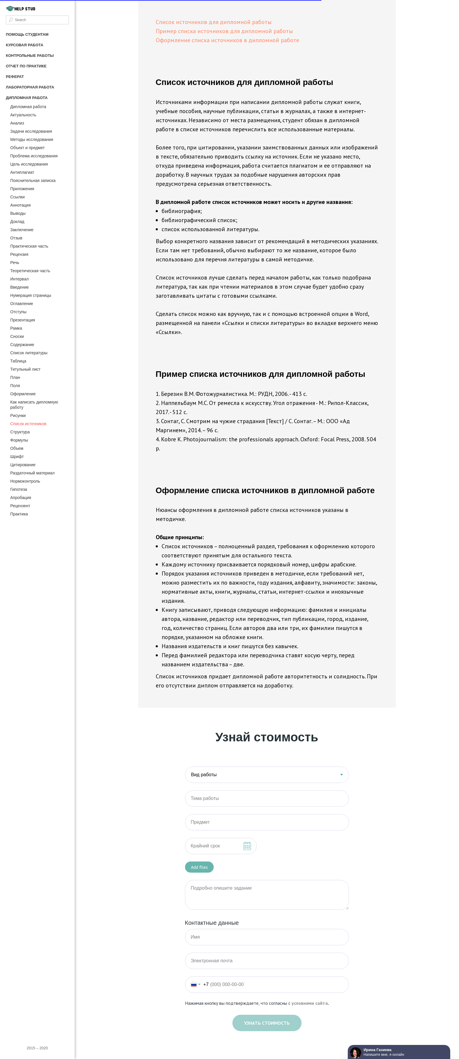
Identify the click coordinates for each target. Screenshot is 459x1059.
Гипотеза (18, 489)
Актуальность (23, 115)
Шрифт (17, 456)
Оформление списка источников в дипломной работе (227, 40)
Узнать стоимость (267, 1023)
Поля (15, 385)
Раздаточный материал (32, 473)
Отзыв (16, 238)
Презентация (22, 320)
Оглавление (21, 303)
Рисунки (18, 415)
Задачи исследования (31, 131)
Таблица (18, 361)
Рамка (16, 328)
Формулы (19, 440)
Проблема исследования (34, 156)
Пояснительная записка (33, 180)
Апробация (20, 497)
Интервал (19, 279)
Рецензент (20, 505)
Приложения (22, 188)
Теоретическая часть (30, 270)
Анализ (17, 123)
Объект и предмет (27, 147)
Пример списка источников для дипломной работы (224, 31)
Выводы (17, 213)
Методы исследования (31, 139)
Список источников (28, 423)
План (15, 377)
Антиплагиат (22, 172)
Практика (19, 514)
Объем (16, 448)
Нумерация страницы (30, 295)
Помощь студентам (27, 34)
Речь (14, 262)
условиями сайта (310, 1003)
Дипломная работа (28, 106)
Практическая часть (29, 246)
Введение (19, 287)
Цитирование (22, 464)
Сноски (17, 336)
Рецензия (19, 254)
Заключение (21, 229)
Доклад (17, 221)
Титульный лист (25, 369)
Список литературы (28, 352)
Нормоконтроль (25, 481)
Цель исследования (29, 164)
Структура (20, 432)
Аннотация (20, 205)
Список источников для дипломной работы (214, 22)
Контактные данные (212, 923)
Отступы (18, 311)
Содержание (22, 344)
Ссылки (17, 197)
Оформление (23, 393)
